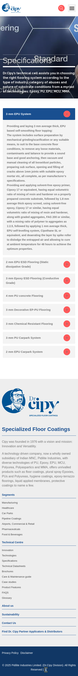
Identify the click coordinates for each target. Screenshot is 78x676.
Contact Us (9, 622)
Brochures (7, 571)
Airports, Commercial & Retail (18, 523)
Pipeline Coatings (11, 518)
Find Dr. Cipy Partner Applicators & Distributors (32, 631)
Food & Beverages (12, 534)
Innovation (7, 550)
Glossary (7, 597)
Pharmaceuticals (11, 529)
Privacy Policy (10, 652)
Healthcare (8, 508)
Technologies (9, 555)
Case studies (9, 582)
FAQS (5, 592)
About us (8, 605)
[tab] (39, 114)
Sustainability (10, 614)
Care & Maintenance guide (16, 576)
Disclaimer (26, 652)
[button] (72, 8)
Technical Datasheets (14, 566)
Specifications (9, 560)
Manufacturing (10, 502)
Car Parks (7, 513)
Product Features (11, 587)
